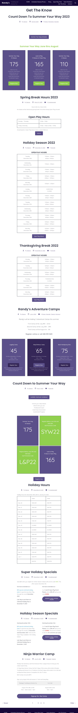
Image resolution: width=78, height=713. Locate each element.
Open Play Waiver (39, 238)
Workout (58, 316)
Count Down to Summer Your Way (39, 385)
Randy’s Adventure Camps (39, 311)
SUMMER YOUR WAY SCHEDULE (39, 399)
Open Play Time (57, 2)
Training (53, 316)
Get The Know (62, 4)
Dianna (25, 21)
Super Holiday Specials (39, 574)
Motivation (51, 21)
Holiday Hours (39, 487)
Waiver (39, 135)
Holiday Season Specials (39, 615)
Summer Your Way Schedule (39, 39)
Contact (70, 4)
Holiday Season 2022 (39, 145)
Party (49, 2)
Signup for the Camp (39, 698)
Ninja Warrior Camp (39, 656)
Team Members (68, 2)
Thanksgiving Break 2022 (39, 247)
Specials (56, 21)
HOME (28, 2)
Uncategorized (52, 104)
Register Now (14, 85)
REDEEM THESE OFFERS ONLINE (51, 601)
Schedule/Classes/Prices (39, 2)
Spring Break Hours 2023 (39, 99)
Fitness (46, 21)
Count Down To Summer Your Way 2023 (39, 16)
